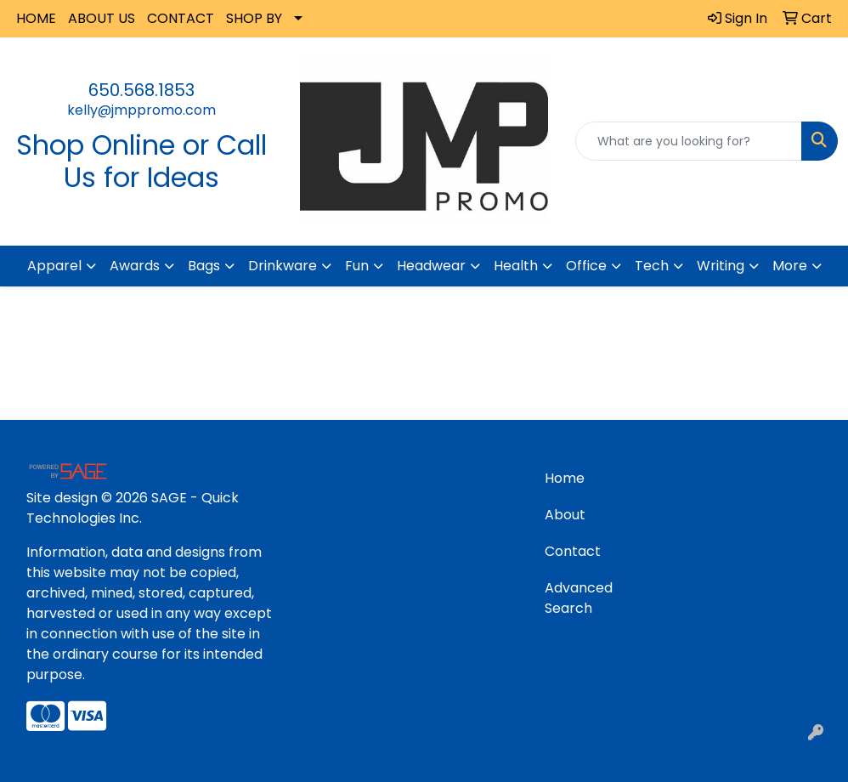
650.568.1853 (141, 90)
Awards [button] (135, 265)
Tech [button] (652, 265)
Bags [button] (204, 265)
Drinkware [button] (282, 265)
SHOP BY (254, 18)
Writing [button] (720, 265)
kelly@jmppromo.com (141, 110)
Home (565, 478)
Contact (573, 551)
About (565, 514)
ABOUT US (101, 18)
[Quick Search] (688, 141)
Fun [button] (357, 265)
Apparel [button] (54, 265)
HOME (36, 18)
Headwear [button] (431, 265)
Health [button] (516, 265)
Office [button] (586, 265)
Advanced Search (579, 598)
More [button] (789, 265)
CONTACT (180, 18)
